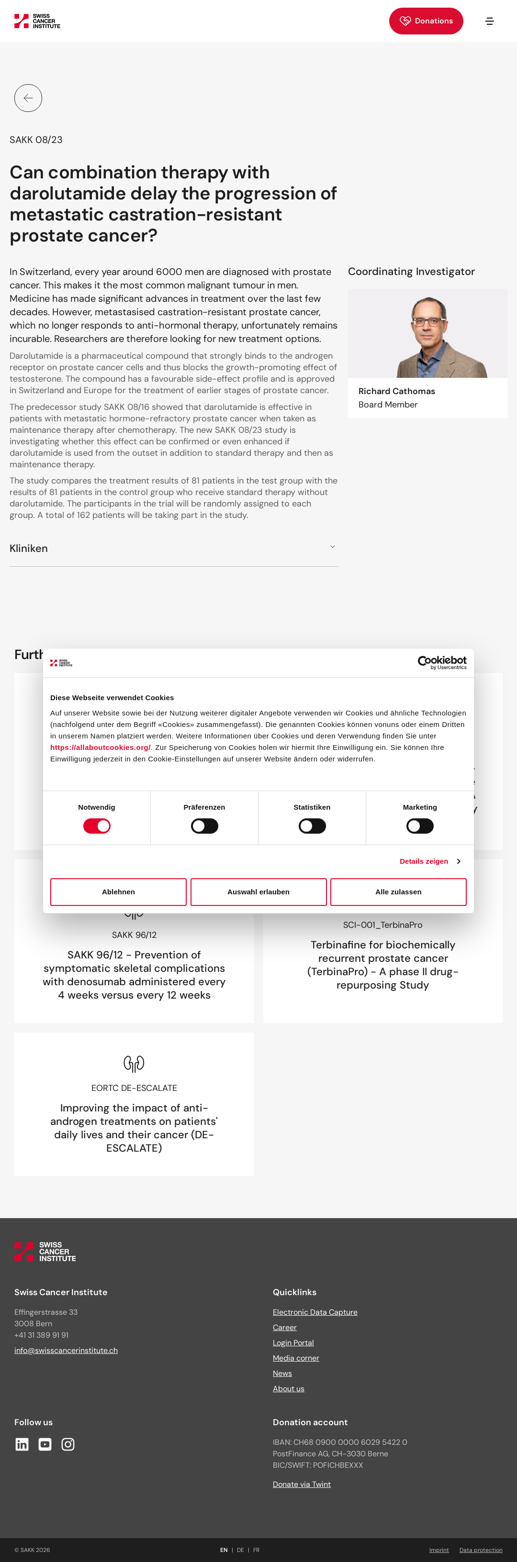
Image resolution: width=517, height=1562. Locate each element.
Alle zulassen (398, 892)
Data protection (481, 1550)
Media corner (296, 1358)
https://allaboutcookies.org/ (100, 747)
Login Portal (293, 1343)
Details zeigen (424, 861)
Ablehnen (118, 892)
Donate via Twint (302, 1484)
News (282, 1373)
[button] (174, 548)
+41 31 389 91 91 (41, 1335)
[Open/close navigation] (490, 21)
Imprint (439, 1550)
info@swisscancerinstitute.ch (66, 1350)
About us (288, 1389)
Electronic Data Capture (315, 1312)
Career (285, 1327)
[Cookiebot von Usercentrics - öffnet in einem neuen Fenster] (425, 663)
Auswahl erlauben (258, 892)
